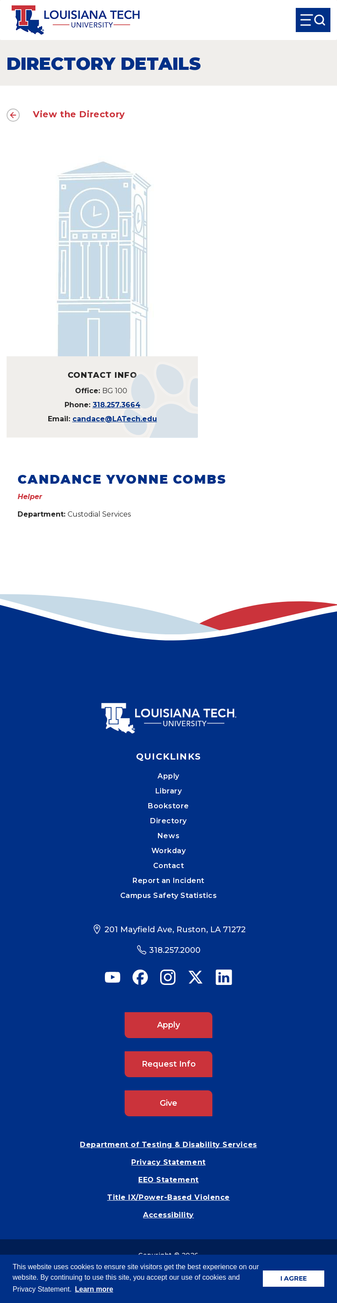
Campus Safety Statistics (168, 895)
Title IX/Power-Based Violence (168, 1197)
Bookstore (168, 806)
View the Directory (79, 114)
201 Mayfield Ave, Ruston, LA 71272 (175, 929)
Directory (168, 821)
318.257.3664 (116, 405)
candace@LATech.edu (114, 419)
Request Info (169, 1064)
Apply (168, 776)
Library (168, 791)
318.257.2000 (175, 950)
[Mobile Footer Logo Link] (168, 712)
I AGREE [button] (293, 1278)
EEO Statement (168, 1180)
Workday (168, 851)
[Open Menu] (313, 20)
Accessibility (168, 1215)
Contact (168, 865)
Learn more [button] (94, 1289)
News (168, 836)
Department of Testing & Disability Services (168, 1144)
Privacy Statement (168, 1162)
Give (168, 1103)
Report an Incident (168, 880)
